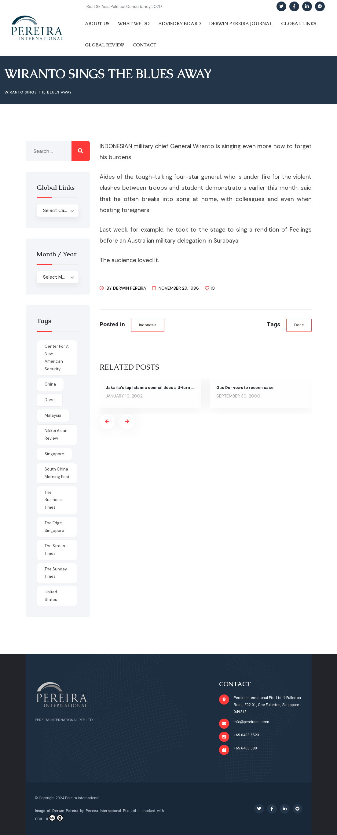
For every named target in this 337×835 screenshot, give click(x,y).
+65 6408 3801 (246, 748)
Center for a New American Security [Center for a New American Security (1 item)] (57, 358)
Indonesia (148, 325)
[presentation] (107, 421)
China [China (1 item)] (50, 384)
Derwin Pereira (129, 288)
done (299, 325)
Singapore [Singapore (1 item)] (54, 453)
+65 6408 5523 (246, 735)
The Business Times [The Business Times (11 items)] (53, 500)
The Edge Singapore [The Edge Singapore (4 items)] (54, 526)
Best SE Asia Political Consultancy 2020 (124, 6)
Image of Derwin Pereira (57, 811)
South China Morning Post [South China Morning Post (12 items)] (57, 473)
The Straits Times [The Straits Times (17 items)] (55, 549)
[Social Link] (281, 6)
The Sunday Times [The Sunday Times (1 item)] (56, 572)
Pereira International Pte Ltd (111, 811)
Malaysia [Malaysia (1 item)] (53, 415)
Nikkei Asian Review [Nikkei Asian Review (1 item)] (56, 434)
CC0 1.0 (49, 818)
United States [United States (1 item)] (51, 595)
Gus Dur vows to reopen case (245, 387)
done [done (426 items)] (50, 399)
